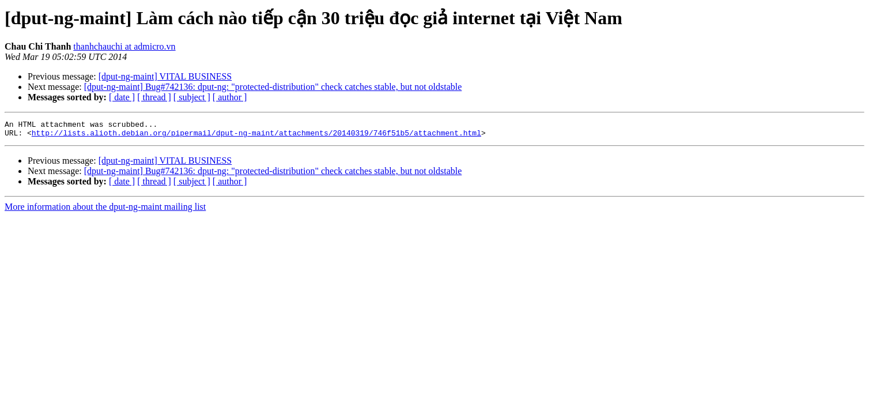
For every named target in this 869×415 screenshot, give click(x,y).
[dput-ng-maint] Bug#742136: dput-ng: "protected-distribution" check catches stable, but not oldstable (273, 87)
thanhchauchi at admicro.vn (124, 46)
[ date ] (122, 97)
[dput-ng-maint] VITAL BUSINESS (165, 76)
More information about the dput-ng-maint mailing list (105, 210)
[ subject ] (191, 97)
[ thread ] (154, 97)
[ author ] (230, 97)
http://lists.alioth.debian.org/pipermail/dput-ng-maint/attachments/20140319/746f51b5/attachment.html (256, 136)
